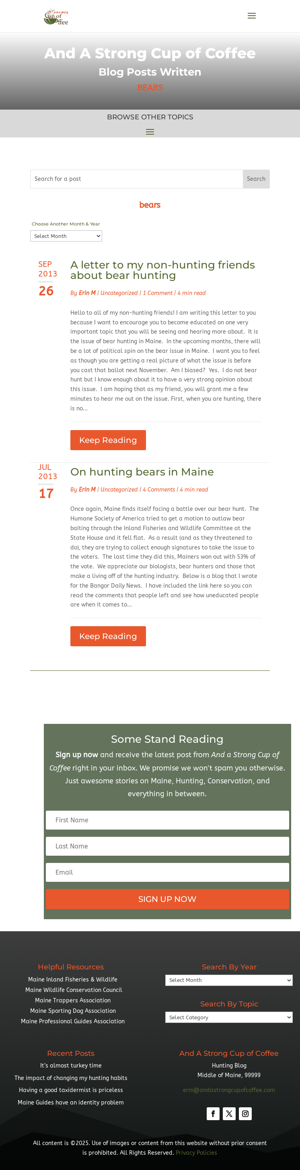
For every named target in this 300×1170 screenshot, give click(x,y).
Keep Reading (108, 440)
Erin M (87, 293)
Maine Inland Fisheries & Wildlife (72, 979)
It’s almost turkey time (71, 1065)
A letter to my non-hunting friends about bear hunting (162, 270)
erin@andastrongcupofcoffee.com (229, 1090)
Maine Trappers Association (73, 1000)
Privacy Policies (196, 1153)
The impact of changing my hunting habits (70, 1078)
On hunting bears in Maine (142, 471)
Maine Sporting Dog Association (73, 1011)
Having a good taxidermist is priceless (71, 1090)
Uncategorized (119, 293)
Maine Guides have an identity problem (71, 1102)
